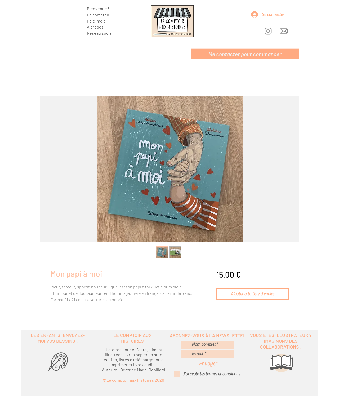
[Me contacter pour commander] (245, 53)
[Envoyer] (208, 363)
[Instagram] (268, 31)
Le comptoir (98, 14)
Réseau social (100, 32)
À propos (95, 26)
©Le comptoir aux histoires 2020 (133, 379)
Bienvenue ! (98, 8)
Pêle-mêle (96, 20)
